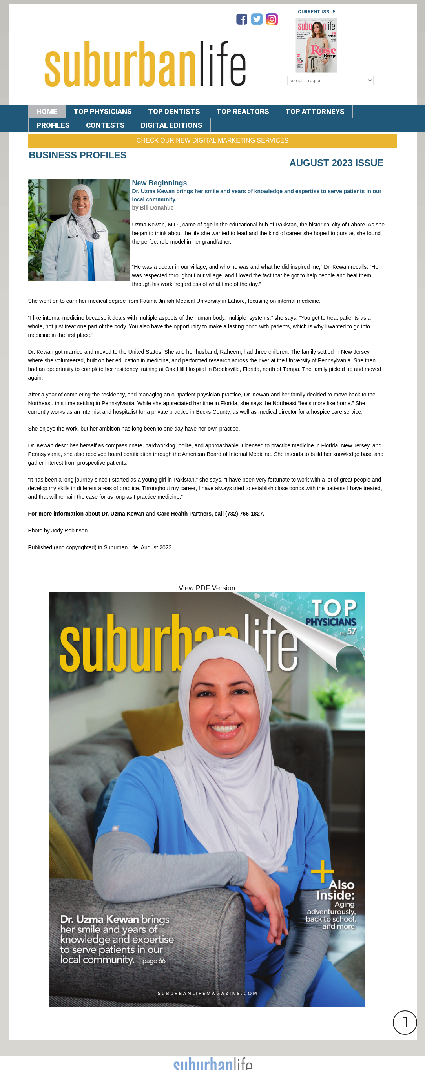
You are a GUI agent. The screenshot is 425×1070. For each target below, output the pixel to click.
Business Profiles (78, 155)
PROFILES (53, 125)
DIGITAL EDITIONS (171, 125)
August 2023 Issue (336, 163)
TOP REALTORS (242, 111)
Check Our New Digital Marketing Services (212, 140)
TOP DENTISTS (174, 111)
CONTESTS (105, 125)
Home (46, 111)
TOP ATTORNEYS (315, 111)
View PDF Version (207, 588)
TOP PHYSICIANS (102, 111)
